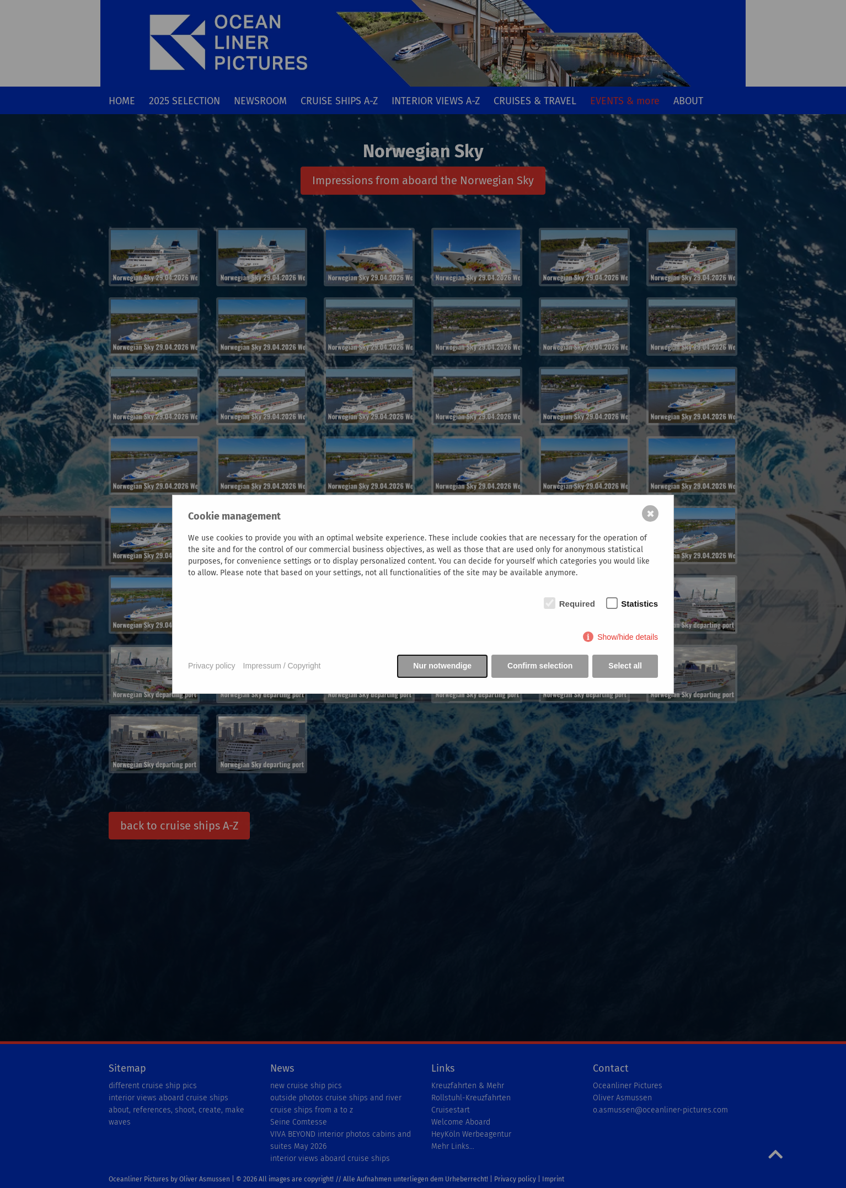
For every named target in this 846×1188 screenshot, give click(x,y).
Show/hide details (627, 637)
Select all (625, 665)
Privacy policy (211, 665)
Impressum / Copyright (282, 665)
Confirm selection (539, 665)
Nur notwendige (442, 665)
